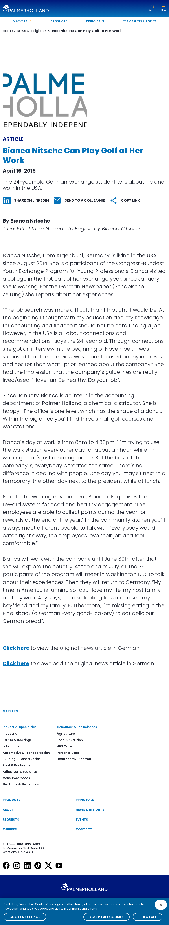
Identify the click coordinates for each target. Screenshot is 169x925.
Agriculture (66, 733)
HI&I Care (64, 746)
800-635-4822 (29, 844)
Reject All (147, 919)
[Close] (161, 907)
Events (82, 819)
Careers (10, 829)
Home (8, 30)
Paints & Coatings (17, 740)
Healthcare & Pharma (74, 759)
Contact (84, 829)
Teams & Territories (139, 21)
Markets (10, 711)
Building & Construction (22, 759)
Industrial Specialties (20, 727)
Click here (16, 648)
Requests (11, 819)
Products (59, 21)
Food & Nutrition (70, 740)
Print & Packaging (17, 765)
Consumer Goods (16, 778)
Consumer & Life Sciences (77, 727)
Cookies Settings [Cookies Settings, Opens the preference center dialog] (24, 919)
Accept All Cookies (106, 919)
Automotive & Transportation (26, 753)
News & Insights (30, 30)
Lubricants (11, 746)
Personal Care (68, 753)
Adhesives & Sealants (20, 772)
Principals (95, 21)
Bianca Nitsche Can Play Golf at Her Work (84, 30)
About (8, 809)
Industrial (10, 733)
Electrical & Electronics (21, 784)
